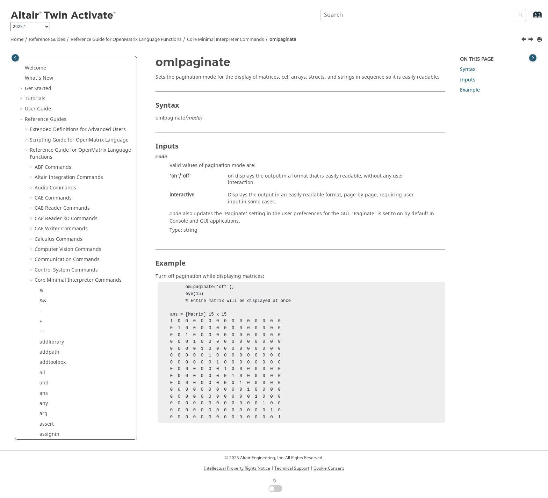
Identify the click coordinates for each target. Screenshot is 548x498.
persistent (51, 225)
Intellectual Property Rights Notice (237, 468)
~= (42, 142)
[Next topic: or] (531, 40)
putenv (47, 296)
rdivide (47, 327)
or (41, 163)
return (47, 379)
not (43, 122)
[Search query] (423, 15)
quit (44, 307)
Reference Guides (47, 39)
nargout (48, 70)
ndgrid (47, 91)
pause (46, 214)
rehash (47, 348)
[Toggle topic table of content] (532, 58)
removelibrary (55, 358)
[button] (36, 60)
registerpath (54, 337)
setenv (47, 430)
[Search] (519, 15)
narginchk (51, 60)
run (43, 420)
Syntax (467, 69)
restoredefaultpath (61, 368)
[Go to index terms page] (530, 18)
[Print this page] (540, 39)
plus (44, 235)
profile (47, 276)
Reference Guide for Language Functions (126, 39)
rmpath (48, 409)
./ (41, 389)
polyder (48, 245)
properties (51, 286)
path (44, 204)
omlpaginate (282, 39)
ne (42, 101)
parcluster (51, 194)
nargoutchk (52, 81)
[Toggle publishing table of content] (15, 58)
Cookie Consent (328, 468)
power (46, 255)
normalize (51, 111)
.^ (41, 265)
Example (470, 90)
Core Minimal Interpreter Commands (225, 39)
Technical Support (291, 468)
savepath (50, 183)
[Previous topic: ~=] (524, 40)
